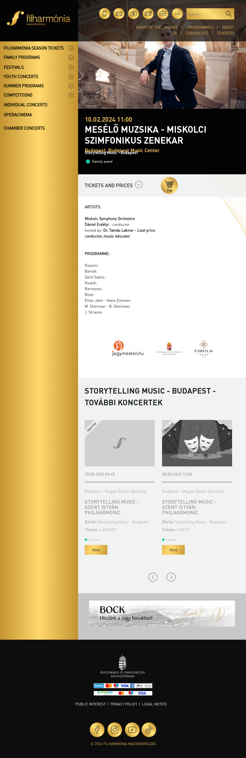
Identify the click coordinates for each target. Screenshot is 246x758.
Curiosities (196, 33)
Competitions (18, 95)
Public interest (90, 704)
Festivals (14, 67)
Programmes (200, 27)
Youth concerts (21, 76)
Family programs (22, 57)
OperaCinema (18, 114)
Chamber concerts (24, 128)
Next (171, 577)
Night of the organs (157, 27)
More (96, 549)
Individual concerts (25, 104)
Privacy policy (123, 704)
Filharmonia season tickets (34, 48)
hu (177, 13)
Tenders (225, 33)
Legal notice (154, 704)
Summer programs (24, 85)
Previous (153, 577)
